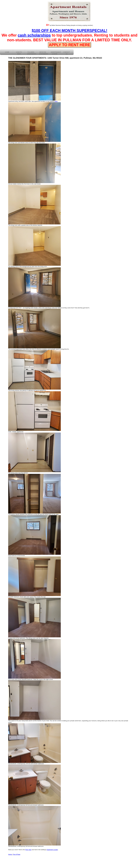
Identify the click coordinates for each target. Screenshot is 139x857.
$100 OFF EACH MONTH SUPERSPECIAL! (69, 30)
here (56, 101)
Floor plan (28, 849)
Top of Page (16, 854)
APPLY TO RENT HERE (69, 45)
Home (10, 854)
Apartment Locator (52, 849)
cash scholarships (34, 35)
